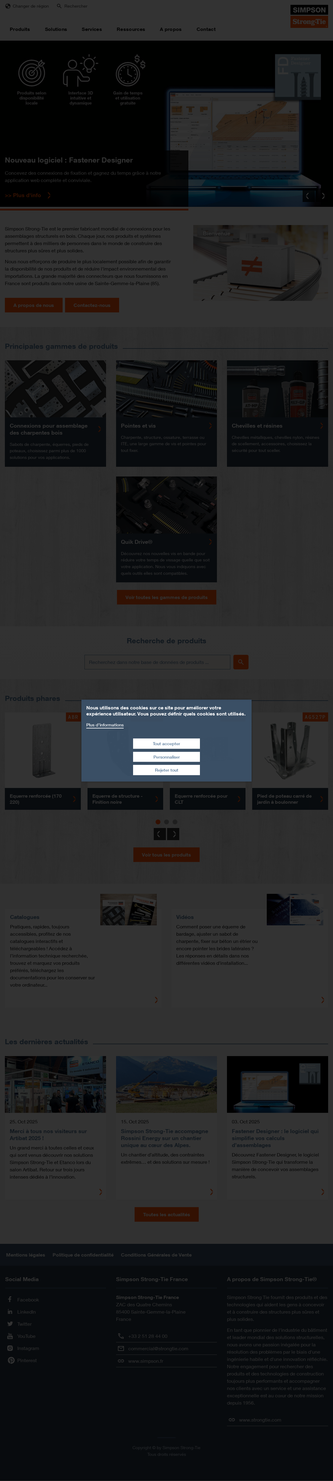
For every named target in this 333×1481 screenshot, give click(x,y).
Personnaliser (166, 756)
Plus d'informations (105, 724)
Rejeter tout (166, 769)
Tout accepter (166, 743)
